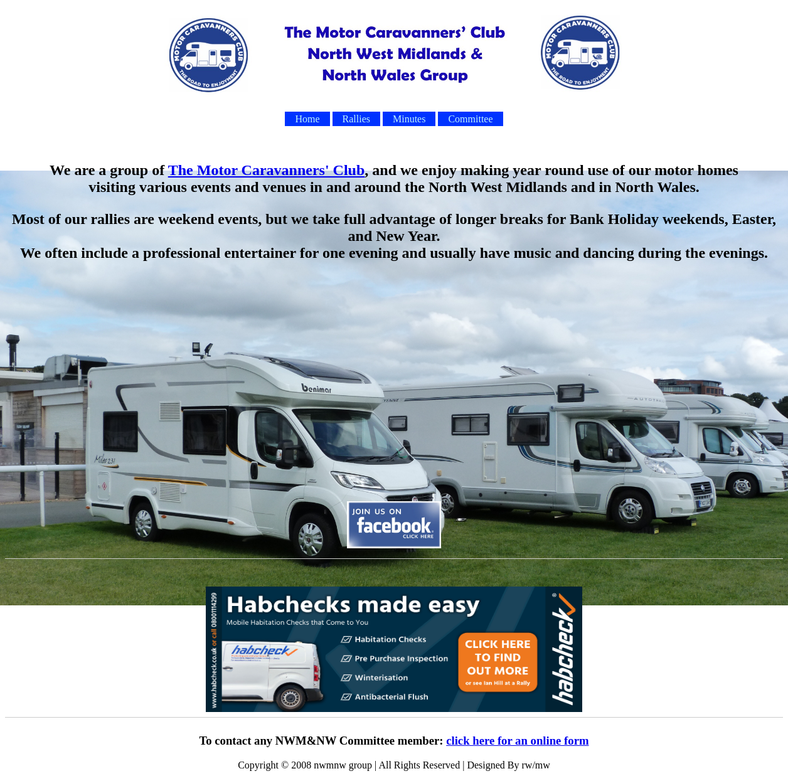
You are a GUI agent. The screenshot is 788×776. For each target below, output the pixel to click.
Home (307, 119)
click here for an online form (517, 740)
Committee (470, 119)
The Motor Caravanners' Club (266, 170)
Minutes (409, 119)
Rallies (356, 119)
